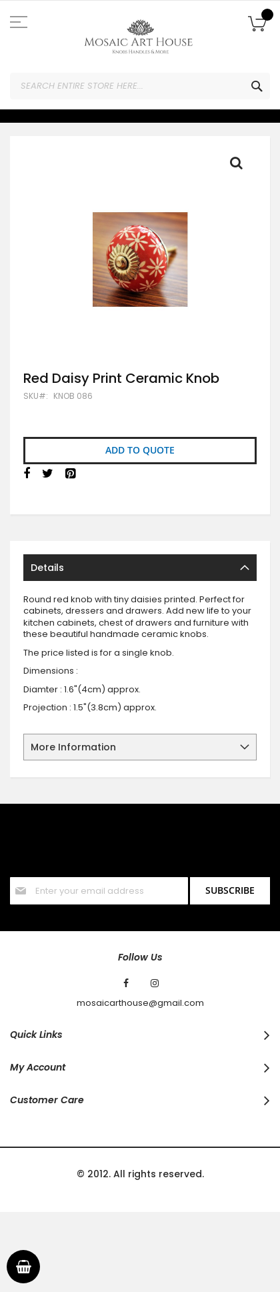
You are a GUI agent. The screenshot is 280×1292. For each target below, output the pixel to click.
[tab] (140, 567)
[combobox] (140, 86)
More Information (73, 747)
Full (240, 166)
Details (47, 567)
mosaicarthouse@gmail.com (140, 1003)
